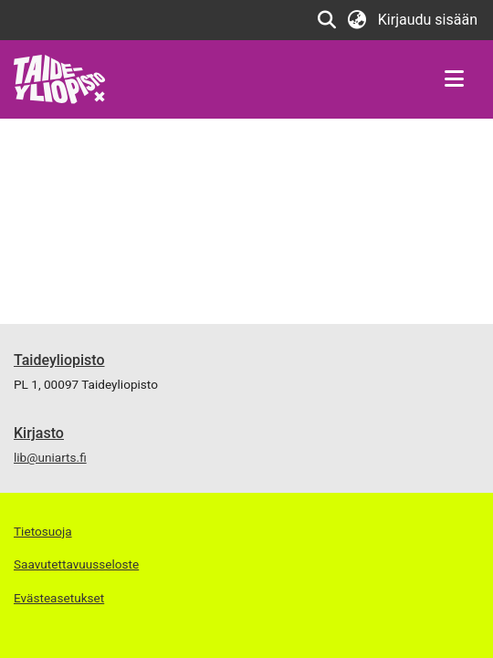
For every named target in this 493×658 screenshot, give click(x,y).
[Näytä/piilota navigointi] (453, 79)
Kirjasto (39, 433)
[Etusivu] (60, 78)
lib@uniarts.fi (50, 457)
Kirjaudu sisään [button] (428, 19)
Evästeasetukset (59, 597)
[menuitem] (357, 20)
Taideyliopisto (59, 360)
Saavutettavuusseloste (76, 564)
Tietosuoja (43, 531)
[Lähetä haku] (327, 20)
